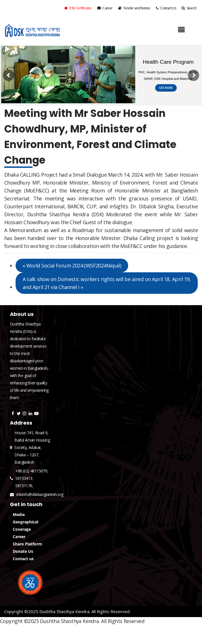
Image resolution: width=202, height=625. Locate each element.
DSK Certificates (78, 8)
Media (19, 514)
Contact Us (166, 8)
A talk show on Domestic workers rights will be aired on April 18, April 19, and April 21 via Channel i (107, 283)
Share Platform (27, 544)
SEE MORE (166, 87)
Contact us (23, 558)
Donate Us (23, 551)
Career (105, 8)
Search (189, 8)
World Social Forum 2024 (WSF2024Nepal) (72, 265)
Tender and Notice (134, 8)
